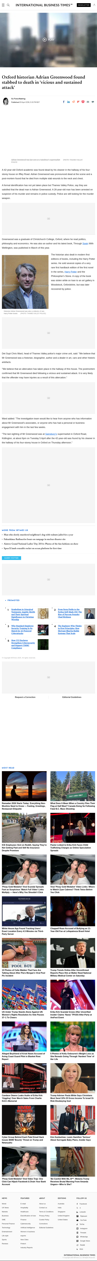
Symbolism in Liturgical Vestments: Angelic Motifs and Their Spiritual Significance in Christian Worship (23, 614)
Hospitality (24, 1208)
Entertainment (7, 1232)
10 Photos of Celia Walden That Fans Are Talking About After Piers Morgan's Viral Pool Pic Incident (23, 973)
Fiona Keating (19, 99)
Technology (6, 1228)
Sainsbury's (51, 434)
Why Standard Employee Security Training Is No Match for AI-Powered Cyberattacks (22, 630)
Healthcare (25, 1212)
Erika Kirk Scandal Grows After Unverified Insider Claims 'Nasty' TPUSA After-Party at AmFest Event (71, 1015)
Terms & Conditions (46, 1212)
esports (23, 1236)
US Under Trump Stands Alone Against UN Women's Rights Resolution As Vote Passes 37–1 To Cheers (23, 1015)
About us (42, 1204)
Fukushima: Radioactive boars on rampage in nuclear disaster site (35, 539)
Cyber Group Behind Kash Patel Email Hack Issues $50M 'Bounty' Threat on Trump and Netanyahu (23, 1140)
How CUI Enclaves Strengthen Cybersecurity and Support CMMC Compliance (23, 644)
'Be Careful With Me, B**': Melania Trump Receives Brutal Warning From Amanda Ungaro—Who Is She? (69, 1181)
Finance (23, 1220)
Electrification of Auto (28, 1216)
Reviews (5, 1244)
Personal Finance (8, 1224)
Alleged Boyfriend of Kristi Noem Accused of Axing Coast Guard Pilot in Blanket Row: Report (23, 1056)
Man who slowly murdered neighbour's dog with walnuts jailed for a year (38, 535)
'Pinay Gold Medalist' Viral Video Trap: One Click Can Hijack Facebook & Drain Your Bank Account (24, 1181)
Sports (4, 1240)
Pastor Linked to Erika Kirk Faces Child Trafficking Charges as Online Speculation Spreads (70, 848)
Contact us (43, 1208)
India (59, 1208)
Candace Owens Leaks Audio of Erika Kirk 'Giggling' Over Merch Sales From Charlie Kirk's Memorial (22, 1098)
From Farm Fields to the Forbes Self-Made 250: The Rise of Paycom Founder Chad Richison (70, 613)
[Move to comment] (93, 102)
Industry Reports (27, 1247)
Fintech (23, 1244)
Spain (85, 243)
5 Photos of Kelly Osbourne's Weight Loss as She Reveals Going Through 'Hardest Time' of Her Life (72, 1056)
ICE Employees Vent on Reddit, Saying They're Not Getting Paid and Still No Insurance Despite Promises (24, 848)
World (4, 1204)
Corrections (43, 1224)
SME (3, 1220)
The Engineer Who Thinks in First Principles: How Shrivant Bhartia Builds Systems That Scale (70, 630)
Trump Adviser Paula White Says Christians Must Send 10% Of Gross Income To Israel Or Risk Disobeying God (72, 1098)
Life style (5, 1236)
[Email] (88, 102)
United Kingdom (64, 1216)
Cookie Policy (44, 1220)
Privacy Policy (44, 1216)
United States (63, 1220)
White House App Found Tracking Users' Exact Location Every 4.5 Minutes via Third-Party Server (23, 931)
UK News (5, 1208)
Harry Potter (71, 272)
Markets (5, 1212)
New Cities (24, 1240)
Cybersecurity (26, 1224)
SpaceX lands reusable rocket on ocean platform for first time (33, 548)
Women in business (28, 1232)
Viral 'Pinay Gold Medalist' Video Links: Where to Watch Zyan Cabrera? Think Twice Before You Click (72, 889)
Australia (61, 1204)
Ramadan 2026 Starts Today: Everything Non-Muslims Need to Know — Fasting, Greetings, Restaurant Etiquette (24, 806)
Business (5, 1216)
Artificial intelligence (28, 1228)
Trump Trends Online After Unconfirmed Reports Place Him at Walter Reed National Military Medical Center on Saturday (70, 973)
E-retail (23, 1204)
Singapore (61, 1212)
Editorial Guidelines (71, 697)
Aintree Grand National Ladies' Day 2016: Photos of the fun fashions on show (41, 544)
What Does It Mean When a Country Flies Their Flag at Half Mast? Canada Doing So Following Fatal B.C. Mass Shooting (72, 806)
